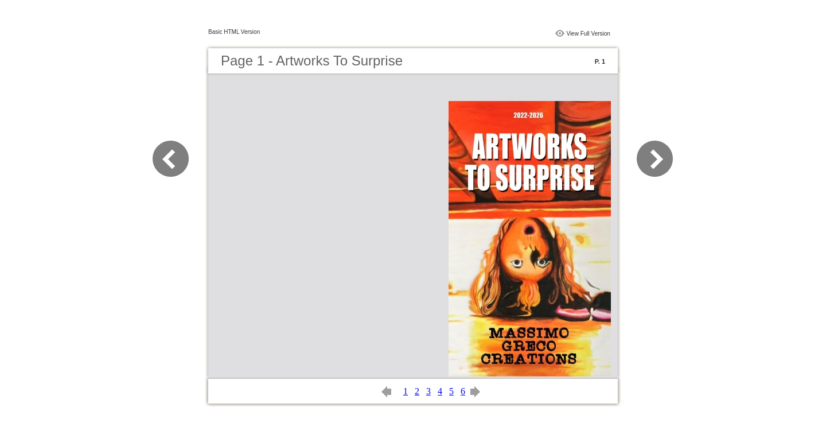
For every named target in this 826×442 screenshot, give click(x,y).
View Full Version (588, 33)
